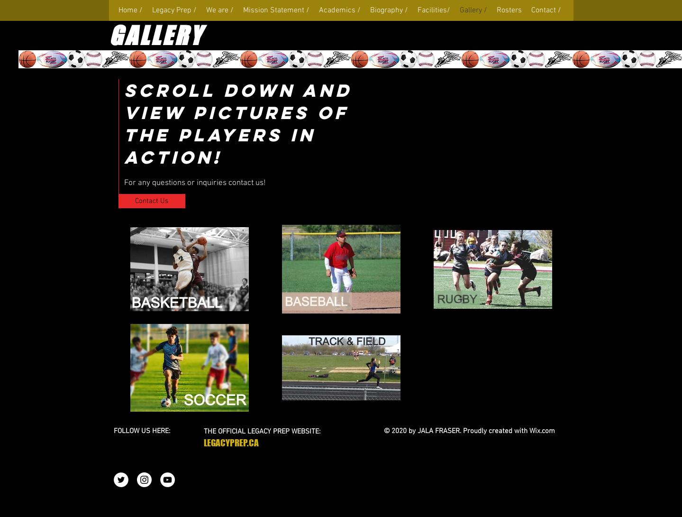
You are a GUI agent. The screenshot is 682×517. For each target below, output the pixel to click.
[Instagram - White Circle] (144, 479)
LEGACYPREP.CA (231, 442)
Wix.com (542, 431)
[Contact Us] (151, 201)
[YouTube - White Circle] (167, 479)
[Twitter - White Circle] (121, 479)
